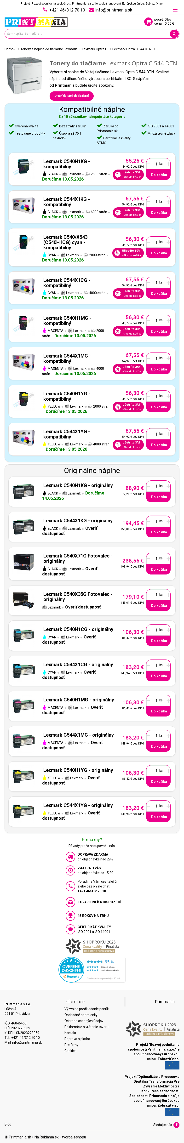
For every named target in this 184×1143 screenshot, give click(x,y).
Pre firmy (71, 1045)
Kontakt (70, 1033)
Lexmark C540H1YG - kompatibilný (66, 396)
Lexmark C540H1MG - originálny (78, 700)
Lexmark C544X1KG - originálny (78, 520)
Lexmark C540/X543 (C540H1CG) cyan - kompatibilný (65, 242)
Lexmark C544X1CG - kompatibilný (66, 282)
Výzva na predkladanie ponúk (86, 1009)
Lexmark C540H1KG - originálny (78, 485)
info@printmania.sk (27, 1042)
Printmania (165, 1001)
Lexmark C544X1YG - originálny (78, 805)
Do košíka (159, 175)
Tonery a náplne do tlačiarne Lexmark (48, 49)
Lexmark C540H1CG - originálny (78, 629)
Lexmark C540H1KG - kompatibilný (66, 164)
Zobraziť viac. (154, 3)
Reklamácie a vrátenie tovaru (86, 1027)
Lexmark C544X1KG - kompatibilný (66, 201)
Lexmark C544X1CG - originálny (78, 664)
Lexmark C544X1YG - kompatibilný (66, 434)
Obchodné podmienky (81, 1015)
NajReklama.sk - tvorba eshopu (60, 1137)
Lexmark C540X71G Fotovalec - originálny (78, 558)
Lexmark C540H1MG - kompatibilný (67, 320)
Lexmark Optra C (94, 49)
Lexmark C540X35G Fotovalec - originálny (78, 596)
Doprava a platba (77, 1039)
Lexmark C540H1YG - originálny (78, 770)
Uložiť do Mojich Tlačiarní (72, 95)
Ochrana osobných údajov (84, 1021)
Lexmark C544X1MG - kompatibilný (67, 358)
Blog (8, 1124)
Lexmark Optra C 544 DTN (131, 49)
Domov (10, 49)
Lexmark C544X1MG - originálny (78, 735)
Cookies (70, 1051)
